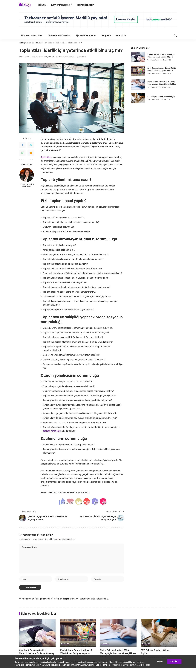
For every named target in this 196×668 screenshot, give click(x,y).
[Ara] (175, 35)
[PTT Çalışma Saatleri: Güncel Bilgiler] (138, 98)
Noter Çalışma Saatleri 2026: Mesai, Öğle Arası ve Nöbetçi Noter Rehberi (118, 653)
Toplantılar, (46, 157)
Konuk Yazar (24, 57)
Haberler (24, 644)
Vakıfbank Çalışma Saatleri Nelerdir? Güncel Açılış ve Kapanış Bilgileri (36, 653)
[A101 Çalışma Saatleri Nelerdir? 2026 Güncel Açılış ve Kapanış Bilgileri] (138, 71)
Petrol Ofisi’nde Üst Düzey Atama (26, 185)
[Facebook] (22, 145)
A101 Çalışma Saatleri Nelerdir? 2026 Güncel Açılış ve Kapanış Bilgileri (76, 653)
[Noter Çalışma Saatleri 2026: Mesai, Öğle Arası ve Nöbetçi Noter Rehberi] (138, 84)
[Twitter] (30, 145)
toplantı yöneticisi (51, 431)
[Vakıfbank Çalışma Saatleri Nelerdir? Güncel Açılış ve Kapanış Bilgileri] (138, 57)
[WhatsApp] (22, 153)
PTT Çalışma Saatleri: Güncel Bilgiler (161, 97)
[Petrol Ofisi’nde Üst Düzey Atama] (26, 175)
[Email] (30, 153)
